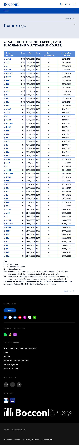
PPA (7, 105)
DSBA (8, 77)
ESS (7, 84)
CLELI (8, 70)
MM (7, 102)
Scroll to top (69, 291)
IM (7, 95)
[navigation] (39, 11)
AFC (8, 63)
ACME (8, 59)
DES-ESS (9, 73)
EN (66, 4)
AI (7, 66)
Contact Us (70, 19)
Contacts (10, 310)
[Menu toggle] (74, 4)
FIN (7, 88)
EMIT (8, 80)
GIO (7, 91)
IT (70, 4)
